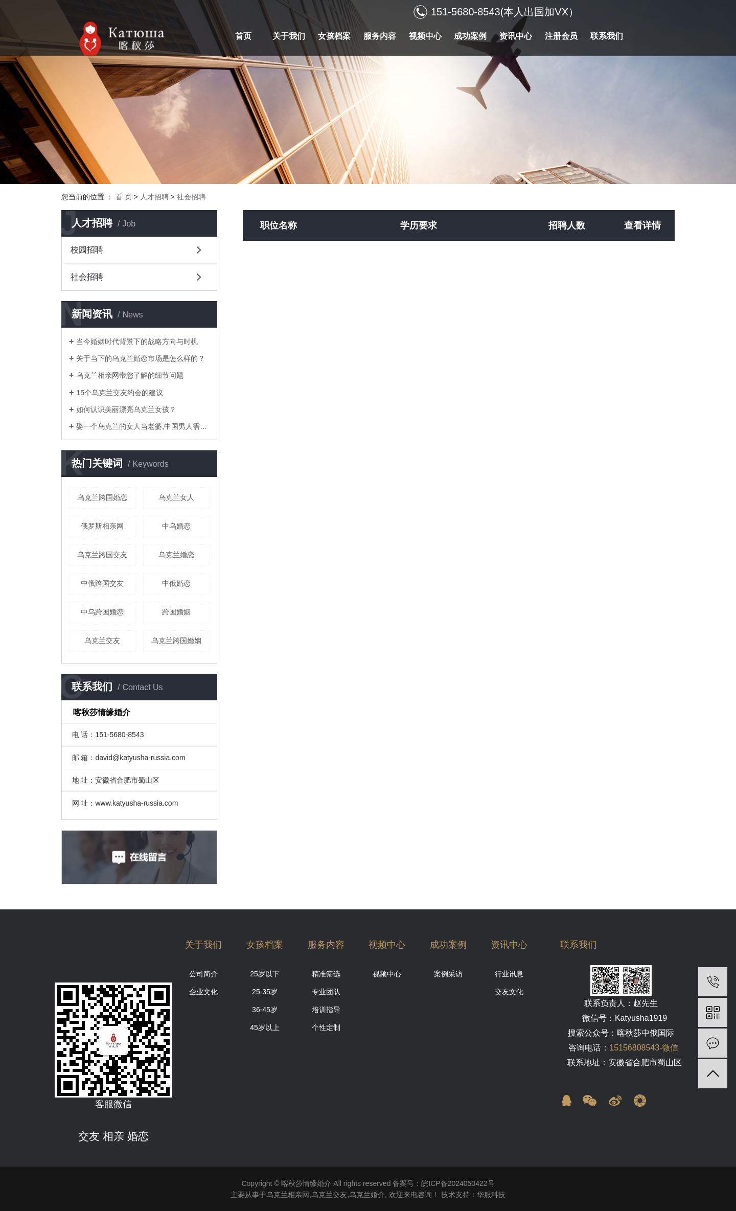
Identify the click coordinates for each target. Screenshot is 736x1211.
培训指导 (326, 1010)
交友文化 (509, 992)
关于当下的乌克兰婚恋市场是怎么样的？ (140, 358)
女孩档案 (334, 36)
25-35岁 (265, 992)
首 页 (124, 197)
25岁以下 (265, 974)
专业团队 (326, 992)
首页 (243, 36)
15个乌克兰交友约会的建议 (119, 393)
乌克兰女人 (176, 497)
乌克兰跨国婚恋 (102, 497)
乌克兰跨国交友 (102, 555)
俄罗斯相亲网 (102, 526)
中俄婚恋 (176, 583)
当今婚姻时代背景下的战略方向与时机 (137, 341)
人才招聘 (154, 197)
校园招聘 (87, 249)
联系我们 (606, 36)
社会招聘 (191, 197)
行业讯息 (509, 974)
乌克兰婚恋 (176, 555)
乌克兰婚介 (367, 1195)
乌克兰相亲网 (287, 1195)
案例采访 (448, 974)
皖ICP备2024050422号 (457, 1183)
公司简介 (203, 974)
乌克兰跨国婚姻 (176, 640)
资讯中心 (515, 36)
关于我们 (288, 36)
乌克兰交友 (102, 640)
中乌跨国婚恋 (102, 612)
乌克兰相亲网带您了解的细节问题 (129, 375)
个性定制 (326, 1027)
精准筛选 (326, 974)
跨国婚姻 (176, 612)
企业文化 (203, 992)
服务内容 (379, 36)
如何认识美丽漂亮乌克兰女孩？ (126, 409)
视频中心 (425, 36)
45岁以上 (265, 1027)
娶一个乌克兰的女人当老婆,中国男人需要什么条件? (143, 426)
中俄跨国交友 (102, 583)
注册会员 (561, 36)
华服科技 (491, 1195)
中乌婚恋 (176, 526)
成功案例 (470, 36)
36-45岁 (265, 1010)
